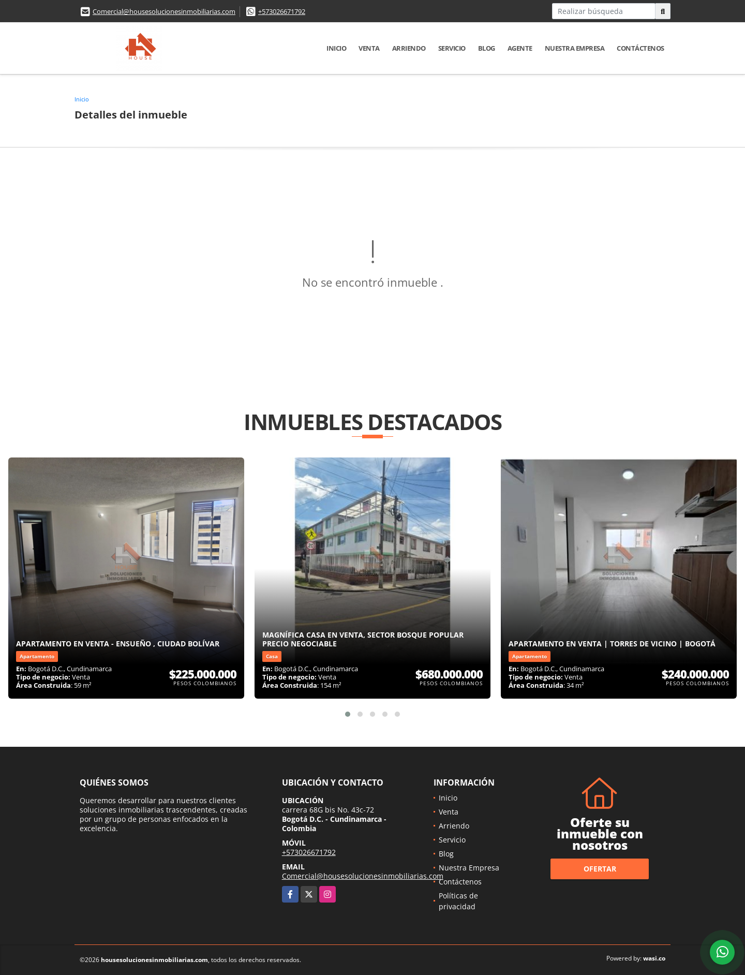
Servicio (452, 48)
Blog (486, 48)
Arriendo (409, 48)
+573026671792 (281, 11)
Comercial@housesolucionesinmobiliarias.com (164, 11)
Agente (520, 48)
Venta (369, 48)
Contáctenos (640, 48)
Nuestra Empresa (575, 48)
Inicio (336, 48)
